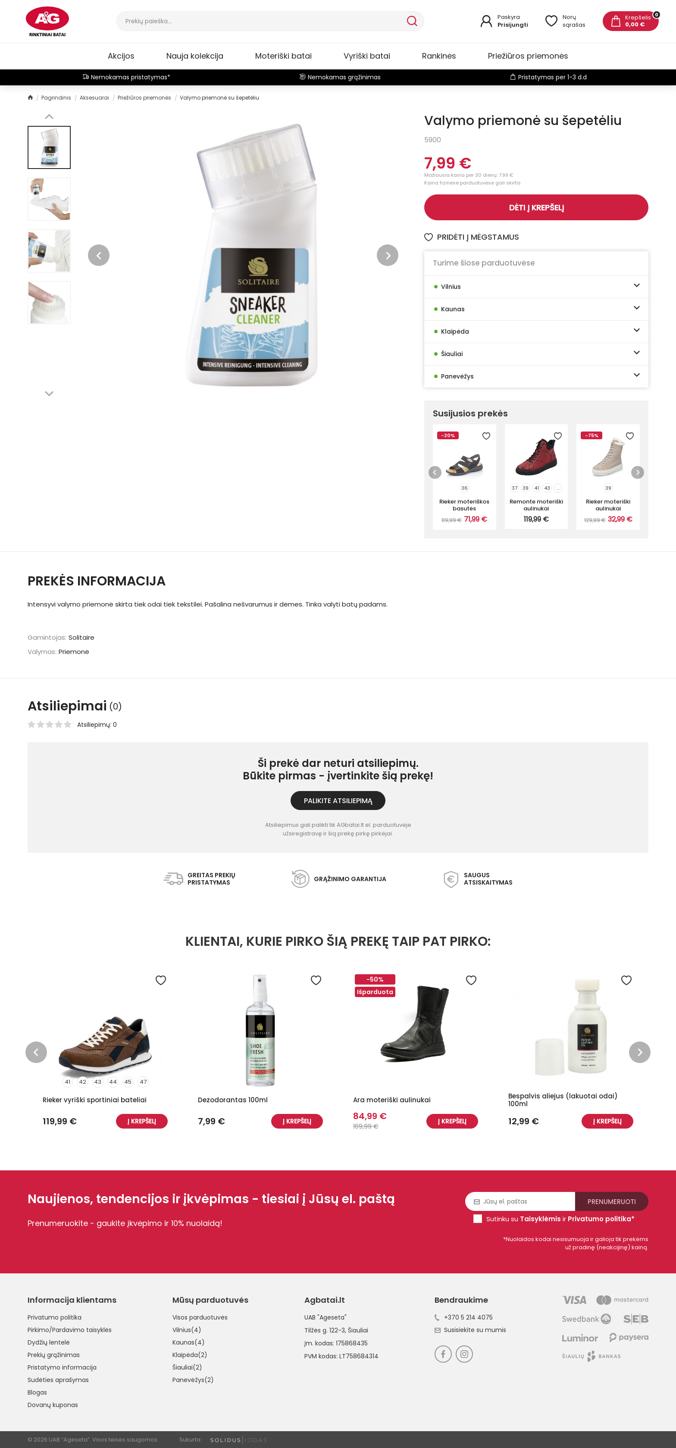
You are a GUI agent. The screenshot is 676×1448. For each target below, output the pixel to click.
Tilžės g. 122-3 (324, 1330)
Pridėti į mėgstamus (471, 236)
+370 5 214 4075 (464, 1317)
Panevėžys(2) (193, 1380)
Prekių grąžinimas (54, 1355)
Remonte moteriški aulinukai (536, 504)
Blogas (37, 1392)
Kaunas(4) (188, 1342)
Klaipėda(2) (189, 1355)
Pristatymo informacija (62, 1367)
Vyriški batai (367, 55)
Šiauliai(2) (187, 1367)
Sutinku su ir (560, 1218)
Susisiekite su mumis (470, 1330)
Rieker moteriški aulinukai (608, 504)
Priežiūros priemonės (528, 55)
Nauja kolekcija (194, 55)
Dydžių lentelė (49, 1342)
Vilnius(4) (186, 1330)
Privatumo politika (54, 1317)
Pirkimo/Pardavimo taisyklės (70, 1330)
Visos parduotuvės (200, 1317)
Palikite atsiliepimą (338, 801)
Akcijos (121, 55)
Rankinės (439, 55)
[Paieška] (260, 21)
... (558, 488)
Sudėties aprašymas (58, 1380)
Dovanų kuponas (53, 1405)
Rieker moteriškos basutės (464, 504)
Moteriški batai (283, 55)
